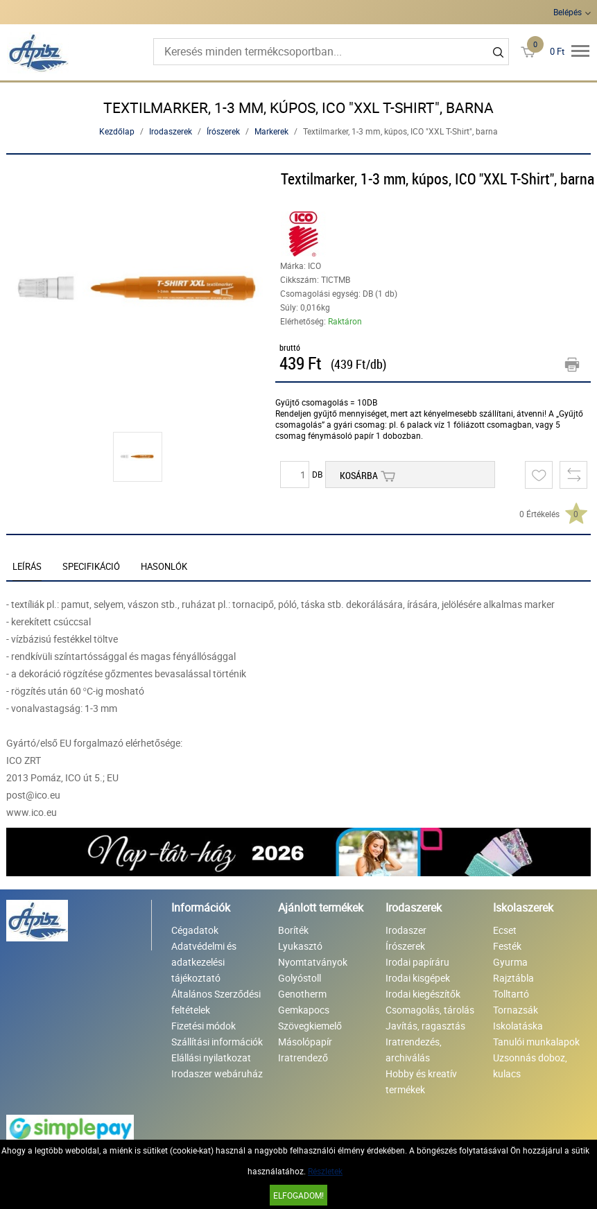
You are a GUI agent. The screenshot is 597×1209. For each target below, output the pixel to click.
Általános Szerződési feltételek (216, 1001)
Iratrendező (303, 1057)
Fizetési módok (203, 1025)
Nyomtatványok (312, 961)
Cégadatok (194, 930)
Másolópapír (305, 1041)
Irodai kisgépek (418, 977)
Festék (507, 946)
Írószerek (223, 131)
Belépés (567, 11)
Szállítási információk (217, 1041)
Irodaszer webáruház (217, 1073)
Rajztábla (513, 977)
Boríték (293, 930)
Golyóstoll (299, 977)
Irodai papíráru (417, 961)
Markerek (271, 131)
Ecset (505, 930)
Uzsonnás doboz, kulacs (530, 1065)
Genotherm (302, 993)
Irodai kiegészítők (423, 993)
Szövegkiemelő (310, 1025)
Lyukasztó (300, 946)
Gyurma (510, 961)
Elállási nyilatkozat (211, 1057)
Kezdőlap (117, 131)
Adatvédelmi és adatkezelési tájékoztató (203, 961)
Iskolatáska (518, 1025)
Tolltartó (511, 993)
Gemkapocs (303, 1009)
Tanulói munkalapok (536, 1041)
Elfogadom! (298, 1195)
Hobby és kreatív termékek (421, 1081)
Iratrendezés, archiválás (414, 1049)
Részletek (325, 1170)
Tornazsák (515, 1009)
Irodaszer (406, 930)
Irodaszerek (170, 131)
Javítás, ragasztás (425, 1025)
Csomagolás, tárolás (430, 1009)
